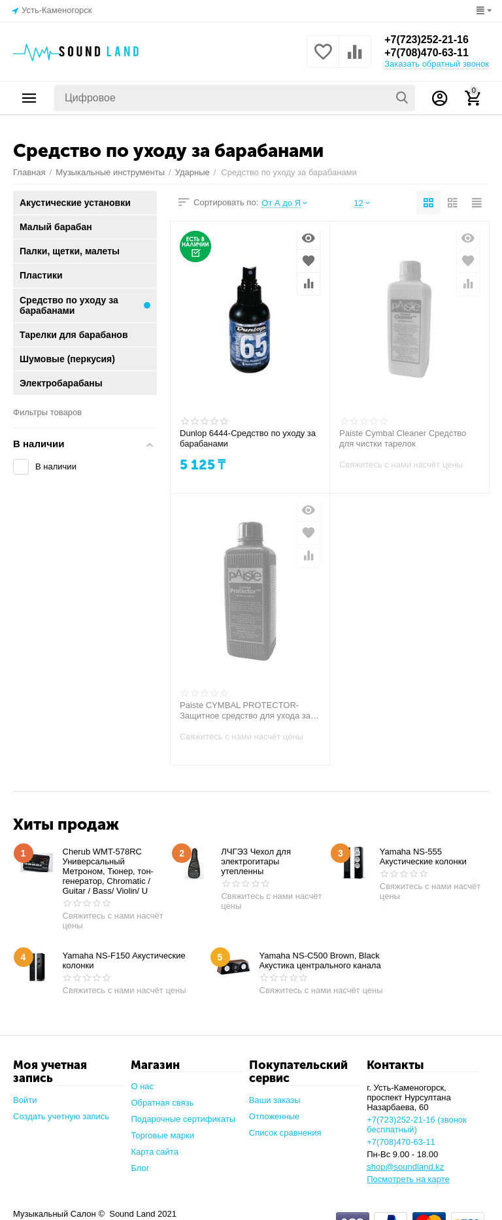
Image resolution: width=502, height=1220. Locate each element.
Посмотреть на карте (408, 1179)
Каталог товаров (29, 98)
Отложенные (274, 1116)
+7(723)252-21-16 (426, 39)
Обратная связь (162, 1103)
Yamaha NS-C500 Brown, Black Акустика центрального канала (320, 960)
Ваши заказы (275, 1100)
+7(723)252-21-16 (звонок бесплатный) (417, 1124)
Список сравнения (285, 1133)
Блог (140, 1168)
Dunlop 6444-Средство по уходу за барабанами (248, 438)
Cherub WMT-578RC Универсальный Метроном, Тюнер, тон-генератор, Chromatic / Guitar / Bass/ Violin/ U (108, 871)
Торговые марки (162, 1135)
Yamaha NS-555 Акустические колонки (423, 856)
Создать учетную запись (61, 1116)
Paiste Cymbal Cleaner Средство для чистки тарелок (402, 438)
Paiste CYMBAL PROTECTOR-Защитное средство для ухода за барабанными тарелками (245, 710)
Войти (25, 1100)
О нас (142, 1086)
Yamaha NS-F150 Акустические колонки (124, 960)
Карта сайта (154, 1152)
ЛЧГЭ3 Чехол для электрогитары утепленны (256, 861)
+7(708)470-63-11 (426, 52)
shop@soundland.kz (405, 1167)
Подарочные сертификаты (183, 1119)
